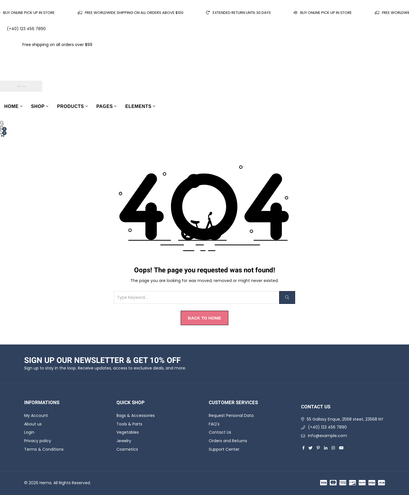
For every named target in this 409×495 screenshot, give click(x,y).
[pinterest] (318, 448)
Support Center (224, 449)
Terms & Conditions (44, 449)
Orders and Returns (228, 441)
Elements (138, 106)
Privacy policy (37, 441)
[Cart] (2, 135)
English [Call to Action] (13, 56)
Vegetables (127, 432)
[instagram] (333, 448)
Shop (38, 106)
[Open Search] (2, 123)
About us (33, 424)
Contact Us (220, 432)
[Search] (287, 297)
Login (29, 432)
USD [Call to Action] (8, 68)
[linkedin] (326, 448)
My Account (36, 415)
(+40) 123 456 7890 (327, 427)
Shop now (104, 44)
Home (11, 106)
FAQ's (214, 424)
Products (70, 106)
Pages (104, 106)
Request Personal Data (231, 415)
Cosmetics (127, 449)
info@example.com (327, 435)
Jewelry (123, 441)
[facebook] (303, 448)
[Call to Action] (1, 127)
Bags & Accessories (135, 415)
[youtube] (341, 448)
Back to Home (204, 318)
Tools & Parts (129, 424)
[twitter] (310, 448)
